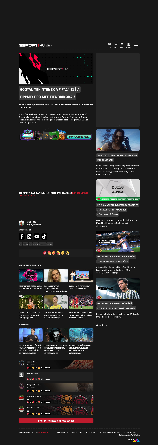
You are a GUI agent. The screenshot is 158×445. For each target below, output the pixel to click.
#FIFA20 (25, 244)
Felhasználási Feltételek (129, 435)
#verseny (49, 244)
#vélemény (42, 244)
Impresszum (62, 432)
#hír (30, 244)
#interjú (35, 244)
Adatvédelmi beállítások (110, 432)
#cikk (20, 244)
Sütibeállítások (130, 432)
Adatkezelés (91, 432)
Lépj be (42, 420)
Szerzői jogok (76, 432)
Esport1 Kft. (43, 432)
